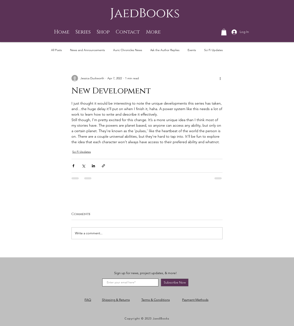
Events (192, 50)
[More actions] (220, 78)
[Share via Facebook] (73, 166)
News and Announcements (87, 50)
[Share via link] (103, 166)
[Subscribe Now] (174, 282)
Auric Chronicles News (127, 50)
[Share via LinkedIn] (93, 166)
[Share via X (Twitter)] (83, 166)
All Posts (56, 50)
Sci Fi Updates (213, 50)
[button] (83, 32)
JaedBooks (145, 13)
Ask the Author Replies (164, 50)
